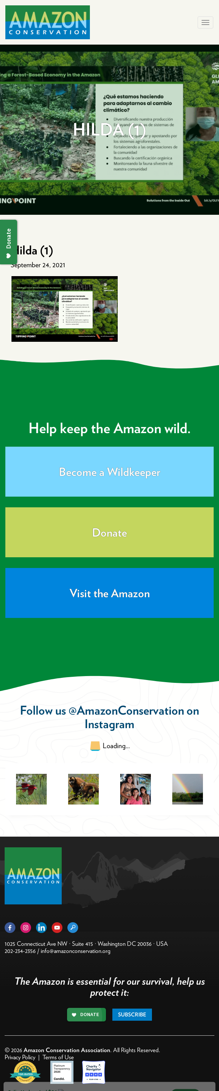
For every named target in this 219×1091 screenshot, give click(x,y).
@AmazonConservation (126, 710)
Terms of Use (58, 1057)
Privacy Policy (20, 1057)
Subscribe (132, 1014)
